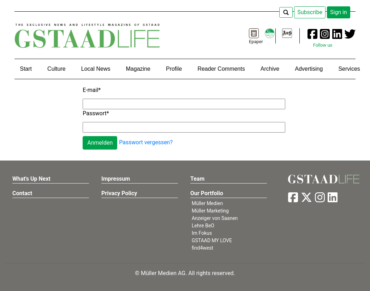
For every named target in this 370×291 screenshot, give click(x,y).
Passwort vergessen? (146, 142)
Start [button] (26, 69)
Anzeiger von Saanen (215, 218)
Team (197, 178)
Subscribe (309, 12)
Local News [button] (96, 69)
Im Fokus (202, 233)
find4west (202, 248)
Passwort (96, 113)
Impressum (115, 178)
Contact (22, 193)
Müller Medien (207, 203)
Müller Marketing (210, 211)
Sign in (338, 12)
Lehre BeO (203, 225)
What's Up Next (31, 178)
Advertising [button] (309, 69)
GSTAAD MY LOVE (212, 240)
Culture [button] (56, 69)
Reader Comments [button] (221, 69)
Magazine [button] (138, 69)
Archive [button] (270, 69)
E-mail (92, 90)
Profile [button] (174, 69)
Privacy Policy (119, 193)
